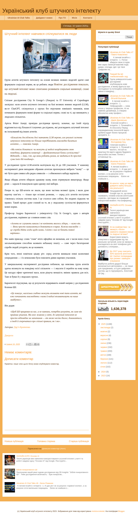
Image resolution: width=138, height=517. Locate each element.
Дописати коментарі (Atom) (54, 449)
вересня (104, 335)
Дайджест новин (44, 18)
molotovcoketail (98, 511)
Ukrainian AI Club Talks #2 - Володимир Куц (121, 140)
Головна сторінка (46, 441)
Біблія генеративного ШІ (26, 470)
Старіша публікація (79, 441)
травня (104, 351)
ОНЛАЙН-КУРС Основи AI (27, 456)
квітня (103, 355)
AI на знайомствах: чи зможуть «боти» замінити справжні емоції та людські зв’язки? (121, 230)
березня (104, 359)
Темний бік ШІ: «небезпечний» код (119, 75)
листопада (105, 327)
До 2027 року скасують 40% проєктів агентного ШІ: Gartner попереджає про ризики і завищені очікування (121, 256)
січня (103, 367)
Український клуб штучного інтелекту (51, 10)
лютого (104, 363)
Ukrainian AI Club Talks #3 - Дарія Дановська (121, 119)
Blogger (121, 511)
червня (104, 347)
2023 (103, 375)
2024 (103, 372)
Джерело (9, 335)
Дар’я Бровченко (22, 327)
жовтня (104, 331)
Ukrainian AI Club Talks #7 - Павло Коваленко (121, 53)
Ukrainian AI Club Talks (19, 18)
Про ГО (62, 18)
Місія (74, 18)
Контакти (87, 18)
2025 (103, 324)
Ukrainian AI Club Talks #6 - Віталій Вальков (121, 97)
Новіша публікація (14, 441)
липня (103, 343)
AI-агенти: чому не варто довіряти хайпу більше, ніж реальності (121, 185)
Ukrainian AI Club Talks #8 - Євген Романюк (34, 483)
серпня (104, 339)
